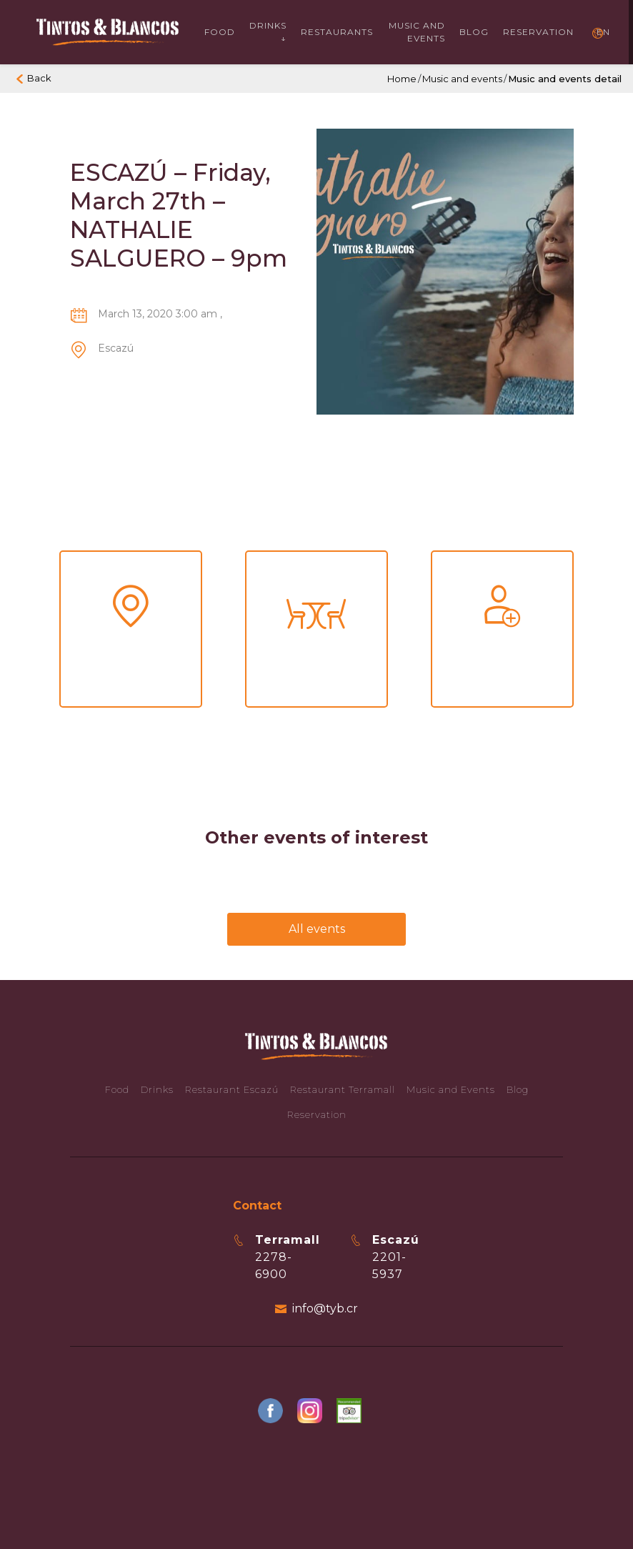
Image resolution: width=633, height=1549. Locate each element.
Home (402, 78)
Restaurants (337, 31)
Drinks (157, 1089)
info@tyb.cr (325, 1308)
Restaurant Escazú (232, 1089)
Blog (474, 31)
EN (603, 31)
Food (219, 31)
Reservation (538, 31)
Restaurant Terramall (342, 1089)
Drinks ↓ (267, 32)
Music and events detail (565, 78)
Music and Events (451, 1089)
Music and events (417, 32)
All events (317, 929)
